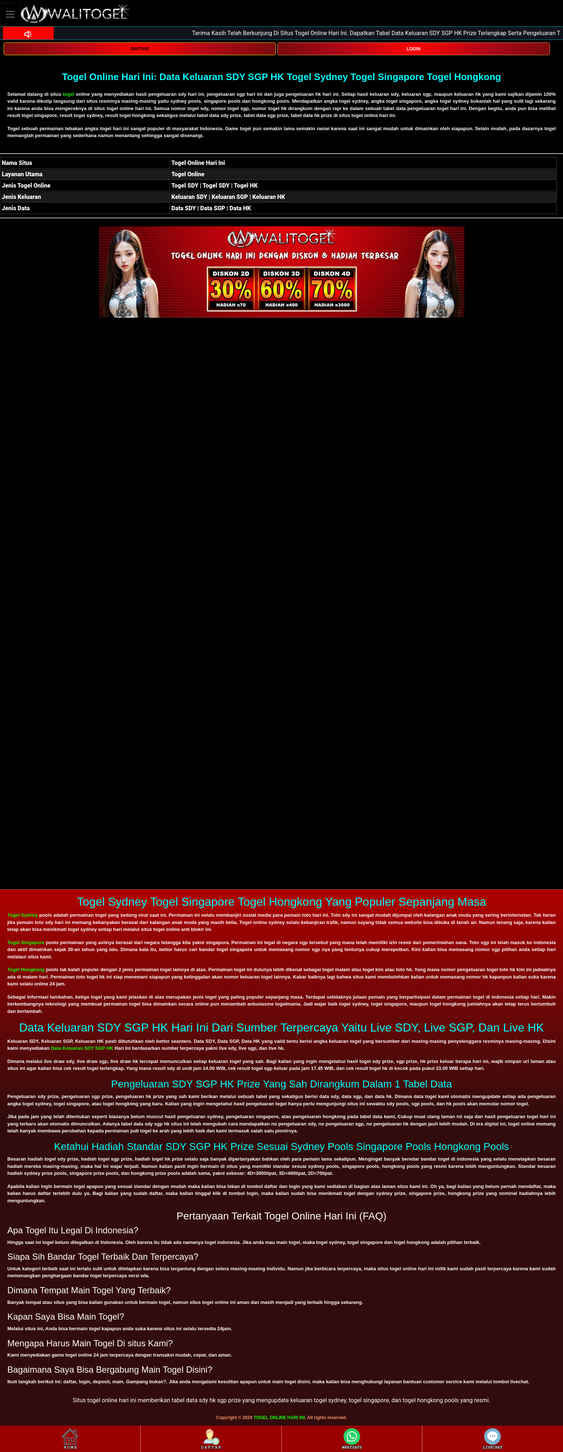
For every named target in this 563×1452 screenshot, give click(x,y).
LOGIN (414, 49)
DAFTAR (139, 49)
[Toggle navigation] (10, 14)
